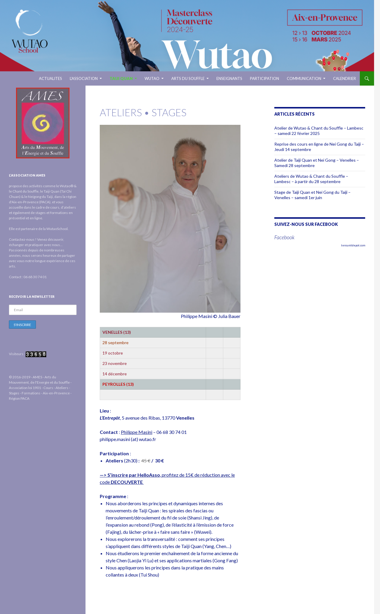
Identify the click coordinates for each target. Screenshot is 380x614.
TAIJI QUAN (121, 78)
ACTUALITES (50, 78)
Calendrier (344, 78)
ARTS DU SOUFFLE (188, 78)
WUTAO (152, 78)
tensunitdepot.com (353, 245)
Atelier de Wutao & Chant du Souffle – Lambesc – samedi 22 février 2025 (318, 130)
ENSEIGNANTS (229, 78)
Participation (264, 78)
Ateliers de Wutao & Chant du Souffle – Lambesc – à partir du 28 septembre (311, 179)
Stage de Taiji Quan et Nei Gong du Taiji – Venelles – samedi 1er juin (312, 195)
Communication (304, 78)
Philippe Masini (136, 432)
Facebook (284, 237)
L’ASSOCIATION (84, 78)
